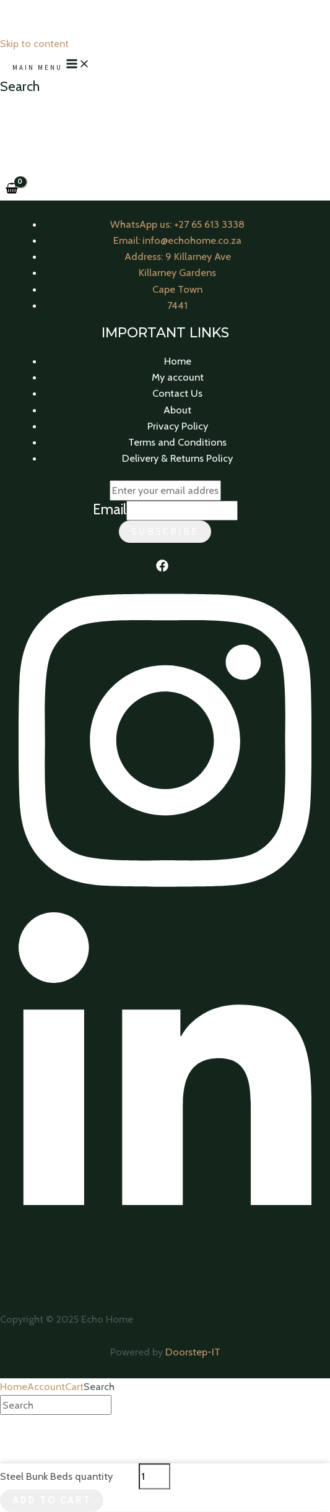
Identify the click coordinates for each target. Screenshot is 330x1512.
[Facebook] (162, 568)
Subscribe (165, 531)
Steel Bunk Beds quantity (56, 1476)
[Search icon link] (20, 86)
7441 (177, 305)
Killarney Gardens (177, 272)
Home (177, 361)
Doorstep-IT (192, 1352)
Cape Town (177, 289)
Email (109, 509)
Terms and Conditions (177, 442)
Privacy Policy (177, 426)
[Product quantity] (154, 1476)
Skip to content (34, 43)
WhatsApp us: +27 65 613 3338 (177, 224)
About (177, 410)
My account (178, 377)
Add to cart (51, 1500)
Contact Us (177, 393)
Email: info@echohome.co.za (177, 240)
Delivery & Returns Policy (177, 458)
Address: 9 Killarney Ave (177, 256)
